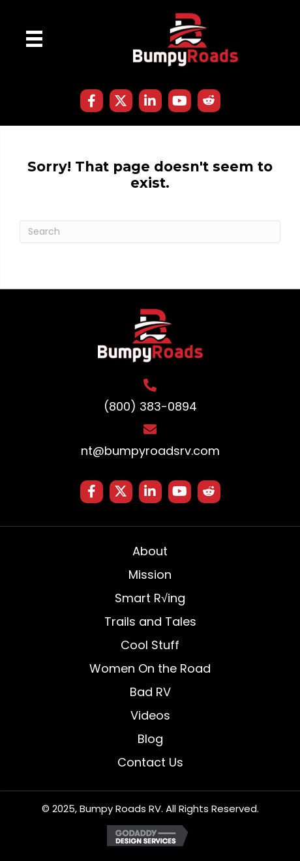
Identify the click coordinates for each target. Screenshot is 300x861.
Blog (150, 739)
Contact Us (150, 762)
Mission (150, 574)
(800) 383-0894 (150, 406)
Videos (150, 715)
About (150, 551)
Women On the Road (150, 668)
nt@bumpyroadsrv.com (150, 451)
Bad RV (150, 692)
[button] (91, 100)
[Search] (150, 231)
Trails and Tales (150, 621)
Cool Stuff (150, 645)
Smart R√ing (150, 598)
